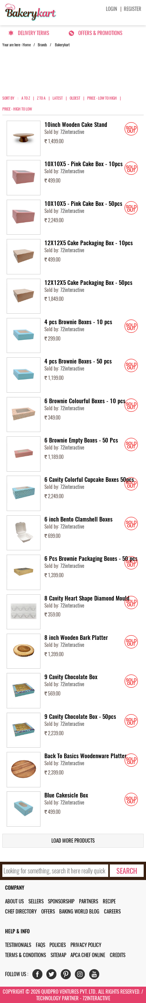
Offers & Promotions (100, 33)
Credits (117, 955)
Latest (58, 98)
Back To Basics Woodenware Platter (85, 756)
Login (111, 8)
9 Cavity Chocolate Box (70, 677)
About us (14, 901)
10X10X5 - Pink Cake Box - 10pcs (83, 164)
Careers (112, 911)
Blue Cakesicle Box (66, 795)
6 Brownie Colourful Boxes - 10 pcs (84, 401)
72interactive (72, 131)
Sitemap (58, 955)
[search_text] (55, 870)
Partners (88, 901)
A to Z (25, 98)
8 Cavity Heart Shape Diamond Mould (86, 598)
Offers (48, 911)
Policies (57, 945)
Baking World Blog (79, 911)
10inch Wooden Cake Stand (75, 124)
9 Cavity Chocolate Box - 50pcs (80, 716)
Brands (42, 44)
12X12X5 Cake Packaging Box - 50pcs (88, 282)
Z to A (41, 98)
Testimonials (18, 945)
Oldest (75, 98)
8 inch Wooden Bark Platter (76, 637)
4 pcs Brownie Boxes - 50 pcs (78, 361)
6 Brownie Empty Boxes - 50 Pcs (81, 440)
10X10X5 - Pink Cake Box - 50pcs (83, 203)
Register (132, 8)
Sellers (36, 901)
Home (27, 44)
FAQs (40, 945)
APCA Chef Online (87, 955)
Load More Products (73, 840)
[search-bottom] (127, 870)
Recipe (109, 901)
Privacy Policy (85, 945)
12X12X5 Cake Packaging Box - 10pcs (88, 243)
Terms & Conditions (25, 955)
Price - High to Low (17, 109)
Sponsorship (61, 901)
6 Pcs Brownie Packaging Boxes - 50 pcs (90, 558)
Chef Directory (21, 911)
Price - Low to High (102, 98)
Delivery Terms (33, 33)
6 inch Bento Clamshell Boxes (78, 519)
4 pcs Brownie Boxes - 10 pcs (78, 322)
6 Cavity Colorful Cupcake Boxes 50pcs (89, 479)
